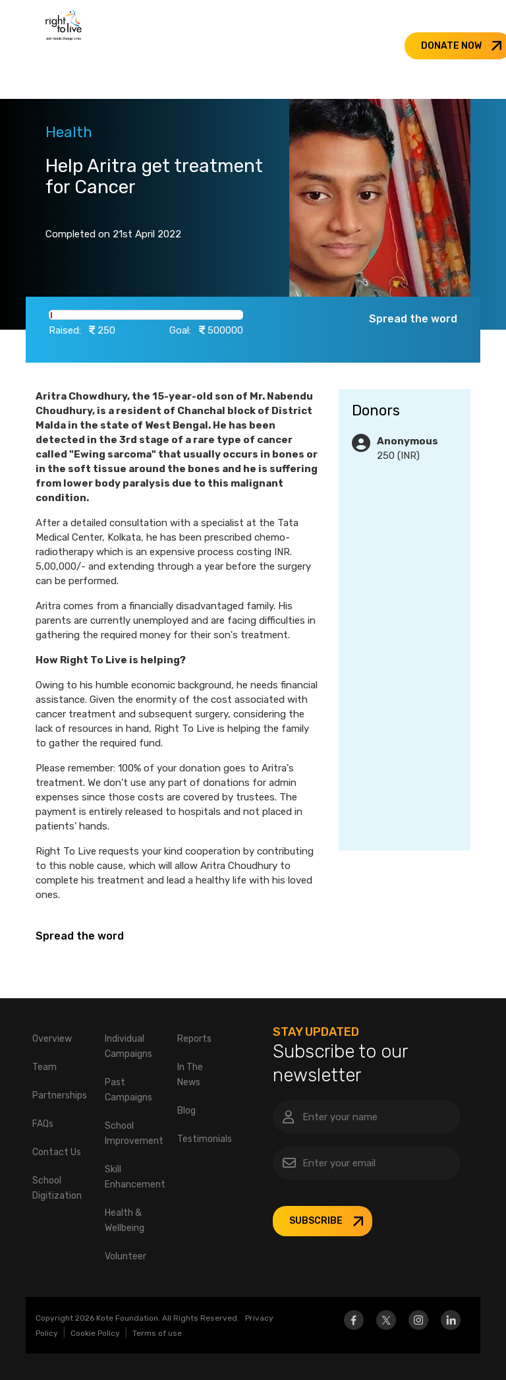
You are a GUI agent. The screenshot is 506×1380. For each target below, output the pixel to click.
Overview (52, 1038)
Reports (194, 1038)
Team (44, 1067)
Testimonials (204, 1139)
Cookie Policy (95, 1333)
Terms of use (157, 1333)
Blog (186, 1110)
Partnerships (59, 1095)
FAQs (42, 1123)
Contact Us (56, 1152)
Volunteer (125, 1256)
